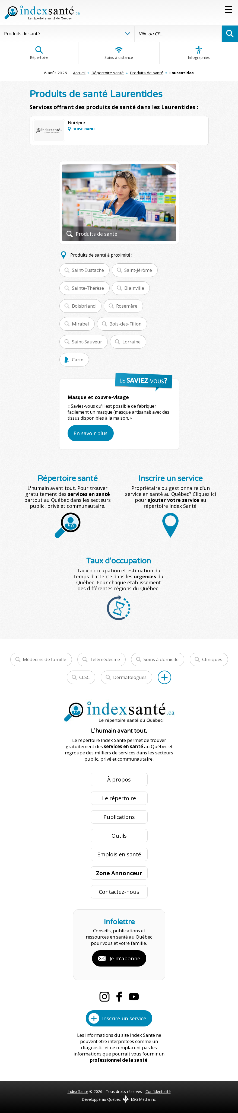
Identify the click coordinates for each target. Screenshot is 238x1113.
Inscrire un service (124, 1018)
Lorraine (131, 342)
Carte (77, 359)
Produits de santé (146, 72)
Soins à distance (118, 53)
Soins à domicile (161, 659)
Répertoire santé (107, 72)
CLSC (84, 677)
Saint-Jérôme (138, 270)
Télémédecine (105, 659)
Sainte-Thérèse (88, 288)
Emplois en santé (119, 854)
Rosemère (126, 306)
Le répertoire (119, 798)
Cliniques (212, 659)
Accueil (79, 72)
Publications (119, 817)
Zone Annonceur (119, 873)
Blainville (134, 288)
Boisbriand (84, 306)
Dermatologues (130, 677)
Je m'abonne (125, 958)
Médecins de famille (44, 659)
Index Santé (78, 1091)
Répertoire (39, 53)
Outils (119, 835)
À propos (119, 779)
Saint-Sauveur (87, 342)
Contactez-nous (119, 891)
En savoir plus (90, 433)
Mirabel (80, 324)
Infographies (199, 53)
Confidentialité (158, 1091)
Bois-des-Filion (125, 324)
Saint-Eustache (88, 270)
